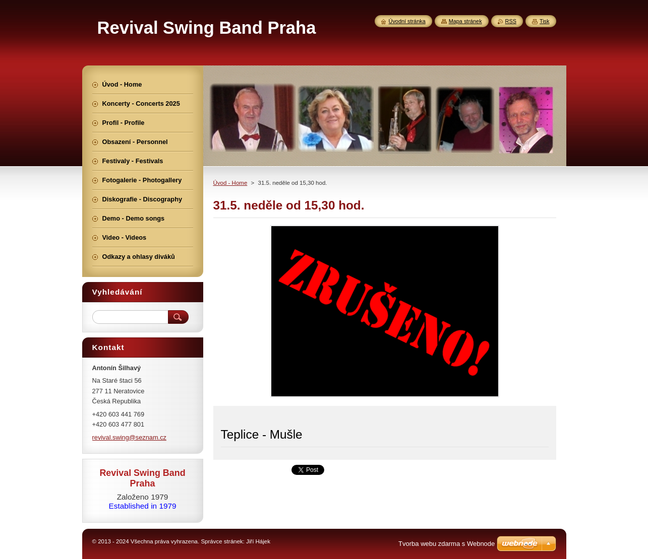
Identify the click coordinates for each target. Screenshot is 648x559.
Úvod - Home (230, 183)
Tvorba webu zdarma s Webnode (446, 543)
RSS (510, 21)
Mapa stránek (465, 21)
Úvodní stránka (407, 21)
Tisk (545, 21)
